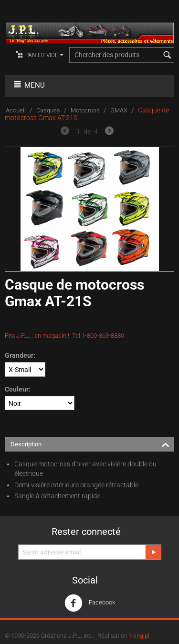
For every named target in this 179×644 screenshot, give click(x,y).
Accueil (16, 110)
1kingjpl (139, 635)
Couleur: (18, 389)
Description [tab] (90, 443)
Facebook (89, 603)
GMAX (118, 110)
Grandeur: (20, 355)
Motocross (85, 110)
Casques (48, 110)
